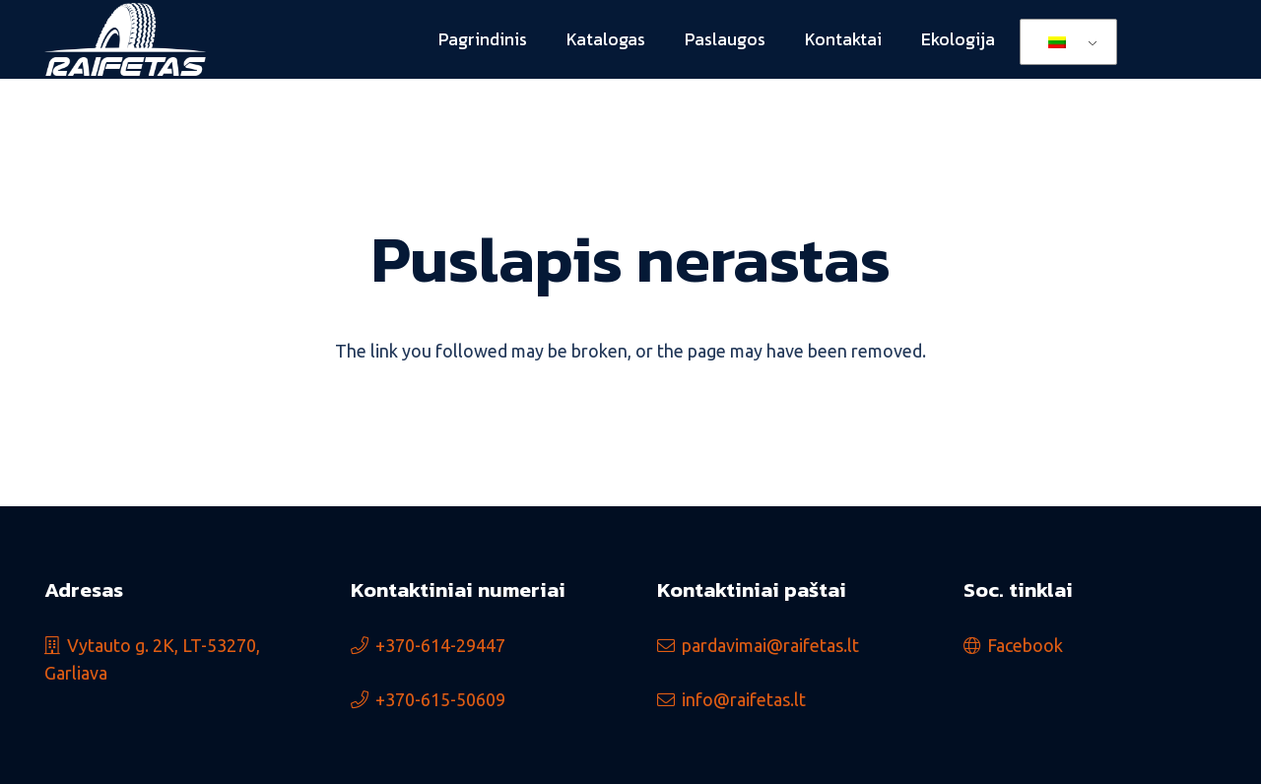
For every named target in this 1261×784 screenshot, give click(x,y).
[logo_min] (125, 40)
